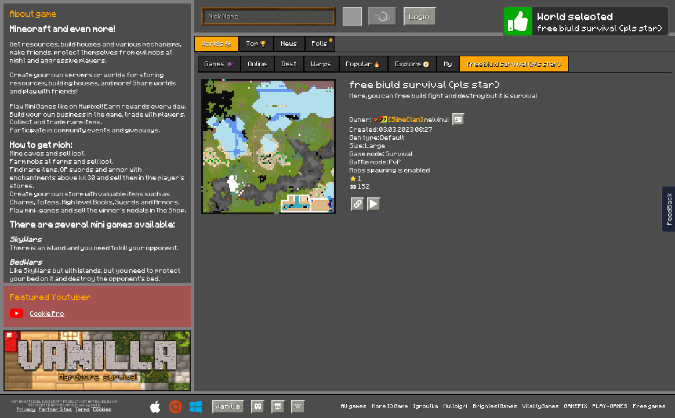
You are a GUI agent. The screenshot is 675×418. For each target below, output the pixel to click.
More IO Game (390, 406)
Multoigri (455, 406)
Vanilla (228, 406)
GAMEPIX (575, 406)
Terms (82, 410)
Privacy (26, 410)
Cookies (102, 410)
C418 (95, 405)
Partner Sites (55, 410)
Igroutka (425, 406)
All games (353, 406)
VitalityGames (540, 406)
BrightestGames (495, 406)
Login (419, 16)
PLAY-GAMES (610, 406)
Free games (649, 406)
